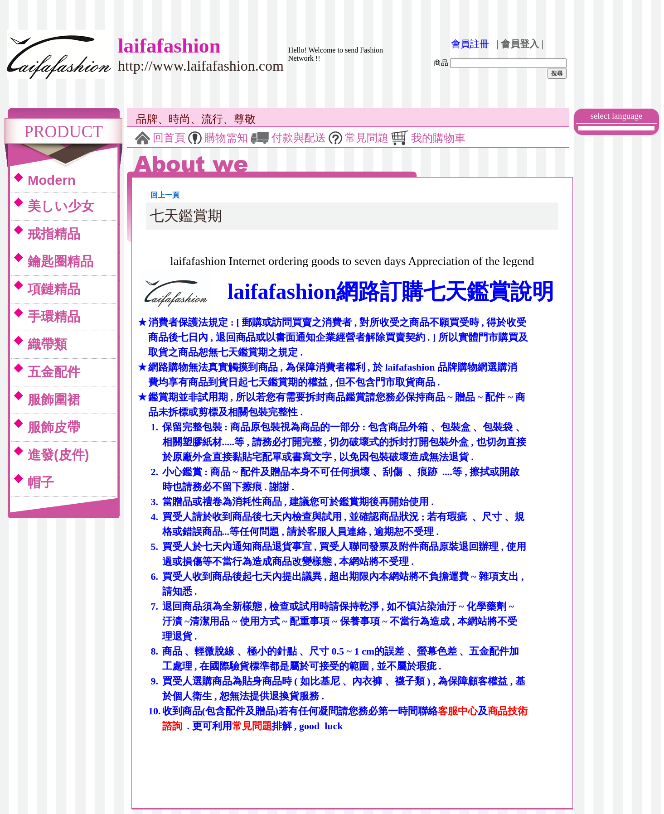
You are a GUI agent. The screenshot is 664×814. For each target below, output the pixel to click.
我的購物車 (438, 138)
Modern (52, 180)
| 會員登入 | (519, 44)
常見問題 (366, 138)
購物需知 (226, 138)
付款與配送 (298, 138)
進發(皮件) (58, 454)
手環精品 (54, 316)
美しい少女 (61, 205)
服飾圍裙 (54, 399)
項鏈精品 (54, 288)
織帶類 (47, 344)
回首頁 (169, 138)
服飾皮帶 (54, 426)
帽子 (41, 482)
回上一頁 (164, 195)
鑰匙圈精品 (60, 261)
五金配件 (54, 371)
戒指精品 (54, 233)
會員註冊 (470, 44)
